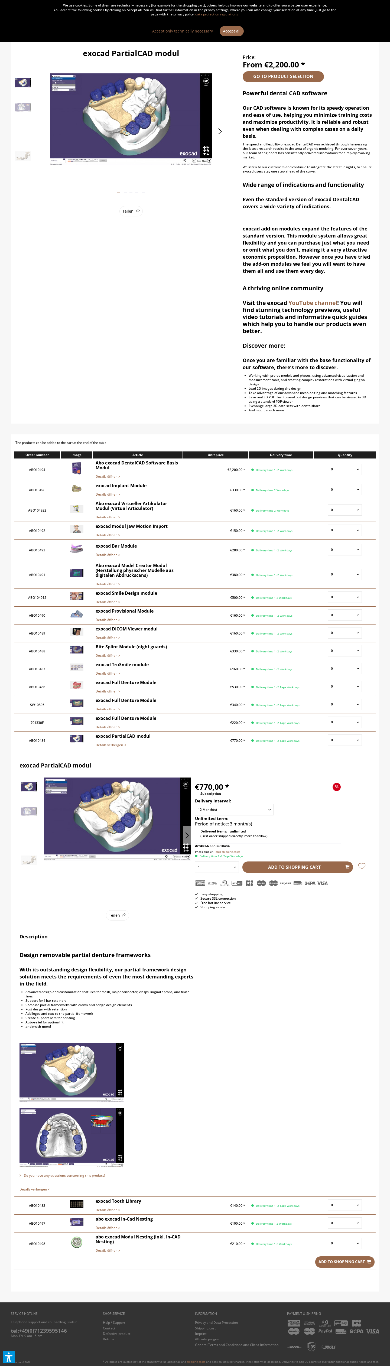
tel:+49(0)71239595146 (39, 1330)
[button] (9, 1357)
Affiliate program (208, 1339)
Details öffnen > (108, 476)
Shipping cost (205, 1328)
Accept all (231, 31)
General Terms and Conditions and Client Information (237, 1344)
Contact (109, 1328)
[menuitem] (147, 1322)
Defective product (117, 1333)
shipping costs (196, 1362)
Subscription (210, 793)
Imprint (201, 1333)
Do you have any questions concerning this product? (62, 1175)
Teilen (128, 211)
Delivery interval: (213, 801)
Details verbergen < (111, 745)
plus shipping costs (228, 852)
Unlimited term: (211, 818)
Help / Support (114, 1322)
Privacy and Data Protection (216, 1322)
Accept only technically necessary (182, 31)
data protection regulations (216, 14)
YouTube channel (312, 303)
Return (108, 1339)
